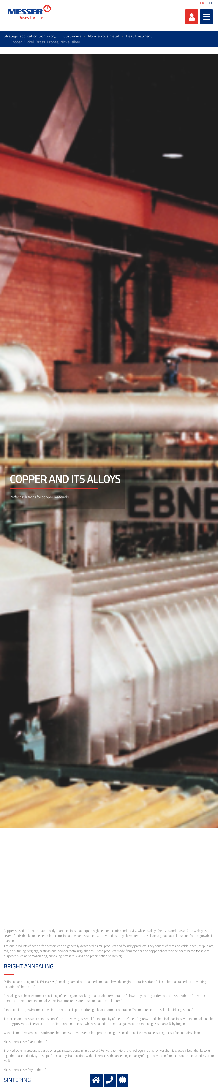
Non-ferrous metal (103, 36)
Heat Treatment (139, 36)
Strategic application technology (30, 36)
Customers (72, 36)
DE (211, 3)
